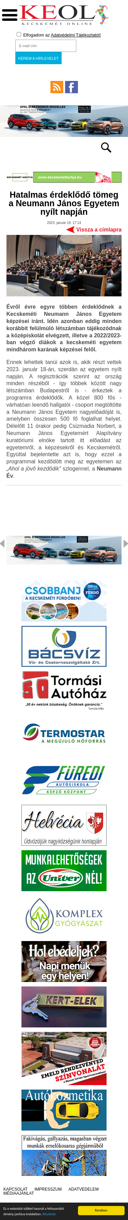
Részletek (49, 1214)
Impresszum (48, 1189)
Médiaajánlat (18, 1193)
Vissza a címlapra (99, 230)
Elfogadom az (59, 35)
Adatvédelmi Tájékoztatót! (76, 35)
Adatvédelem (83, 1189)
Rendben (101, 1210)
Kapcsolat (15, 1189)
